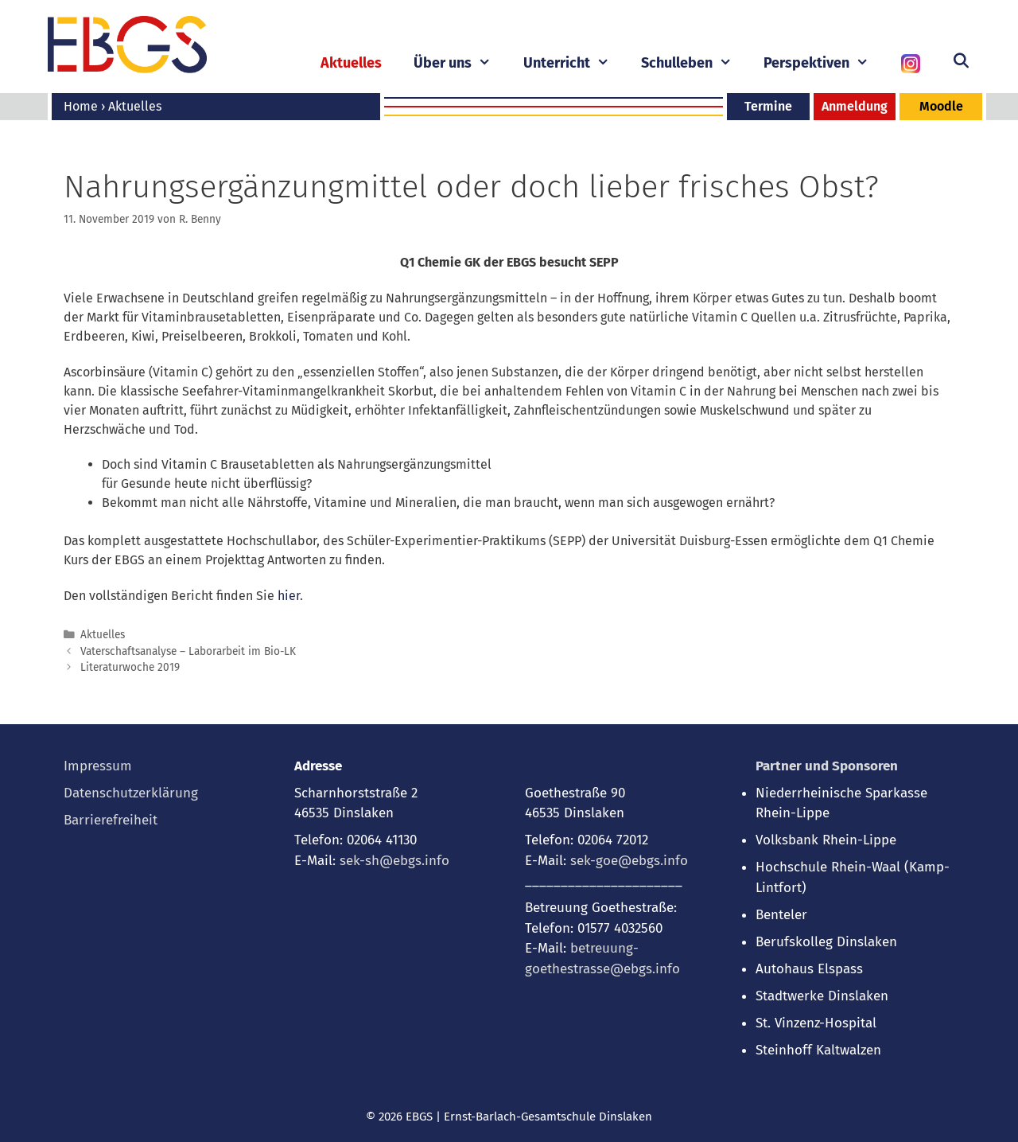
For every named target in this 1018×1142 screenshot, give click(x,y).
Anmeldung (855, 106)
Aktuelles (351, 63)
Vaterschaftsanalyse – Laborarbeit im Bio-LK (188, 651)
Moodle (941, 106)
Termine (768, 106)
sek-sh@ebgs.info (394, 860)
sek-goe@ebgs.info (629, 860)
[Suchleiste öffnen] (961, 61)
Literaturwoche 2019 (130, 667)
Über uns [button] (460, 63)
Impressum (98, 766)
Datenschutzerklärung (131, 793)
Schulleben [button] (694, 63)
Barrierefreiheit (110, 820)
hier (289, 595)
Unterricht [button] (574, 63)
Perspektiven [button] (824, 63)
